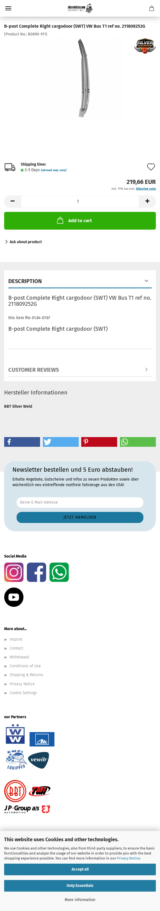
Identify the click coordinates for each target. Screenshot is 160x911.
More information (80, 899)
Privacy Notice (128, 858)
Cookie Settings (23, 693)
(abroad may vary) (54, 170)
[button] (12, 201)
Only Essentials (80, 885)
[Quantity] (80, 201)
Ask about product (26, 242)
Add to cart (74, 220)
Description (25, 281)
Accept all (80, 869)
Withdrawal (19, 657)
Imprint (16, 639)
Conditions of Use (25, 666)
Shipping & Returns (26, 675)
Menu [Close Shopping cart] (8, 8)
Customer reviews (33, 369)
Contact (16, 648)
